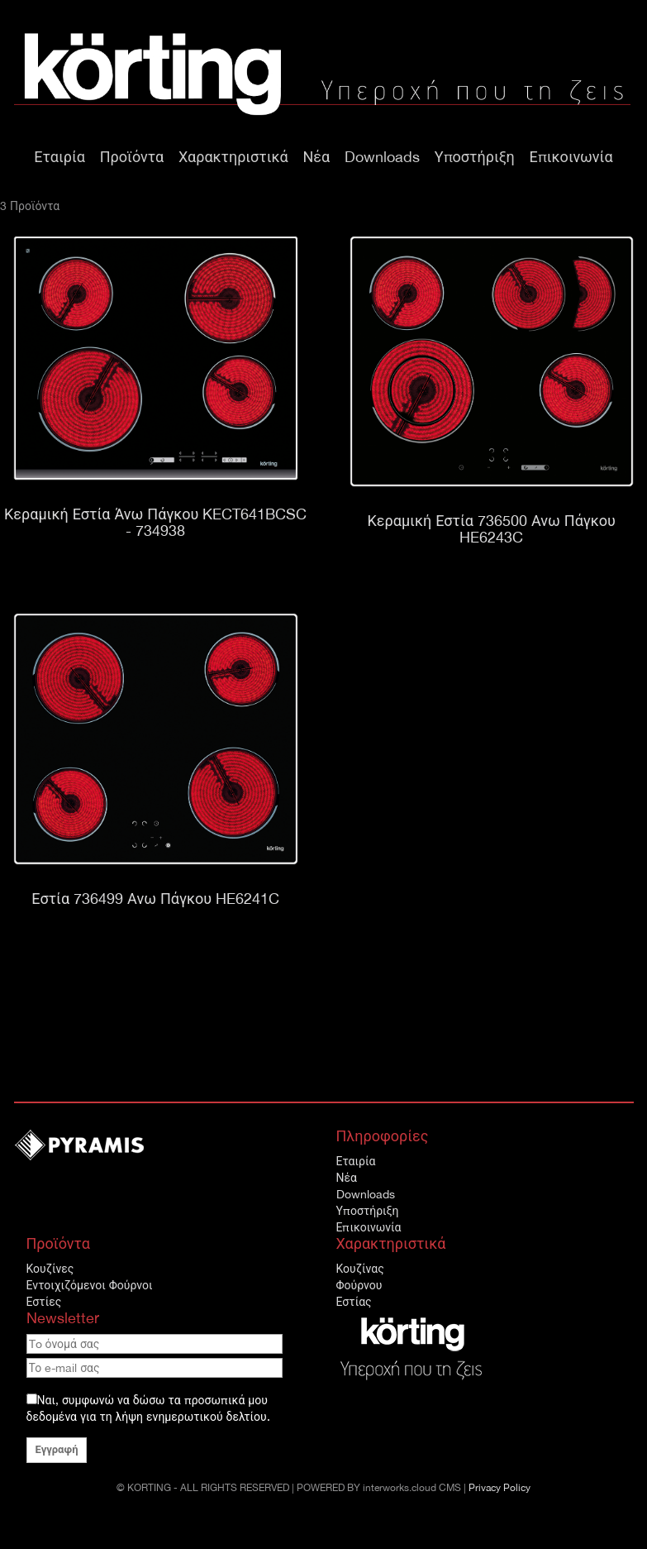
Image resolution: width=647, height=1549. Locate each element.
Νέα (317, 156)
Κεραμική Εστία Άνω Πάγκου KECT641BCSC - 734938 (155, 522)
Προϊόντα (132, 156)
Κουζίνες (50, 1268)
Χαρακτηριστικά (233, 156)
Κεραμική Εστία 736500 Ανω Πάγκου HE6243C (492, 529)
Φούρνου (359, 1285)
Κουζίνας (360, 1268)
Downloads (382, 156)
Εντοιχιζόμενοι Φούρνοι (89, 1285)
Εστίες (44, 1301)
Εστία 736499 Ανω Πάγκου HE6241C (155, 898)
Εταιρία (59, 156)
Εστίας (354, 1301)
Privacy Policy (499, 1488)
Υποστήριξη (475, 156)
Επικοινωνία (571, 156)
